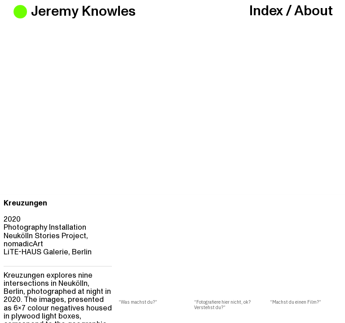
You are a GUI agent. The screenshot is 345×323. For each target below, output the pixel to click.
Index (266, 11)
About (313, 11)
